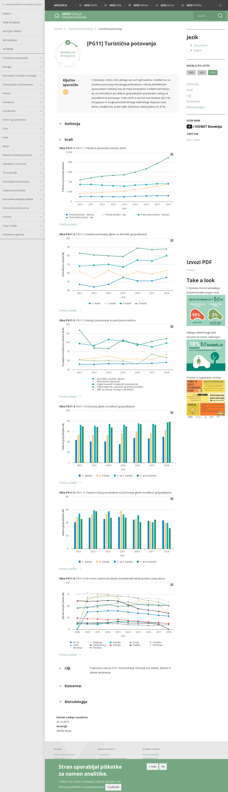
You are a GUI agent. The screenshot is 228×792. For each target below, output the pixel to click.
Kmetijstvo (8, 102)
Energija (7, 66)
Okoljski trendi (12, 31)
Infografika (10, 40)
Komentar (193, 101)
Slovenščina (200, 45)
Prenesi (191, 270)
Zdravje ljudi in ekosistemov (18, 84)
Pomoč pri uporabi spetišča (112, 758)
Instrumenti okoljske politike (18, 199)
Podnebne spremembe (15, 58)
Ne (163, 766)
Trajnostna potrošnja (14, 190)
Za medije (8, 49)
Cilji (189, 96)
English (198, 50)
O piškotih (113, 787)
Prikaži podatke (68, 224)
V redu (152, 766)
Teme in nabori (11, 22)
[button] (220, 5)
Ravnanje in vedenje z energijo (19, 75)
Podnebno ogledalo (13, 234)
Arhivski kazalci (150, 758)
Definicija (193, 84)
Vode (5, 137)
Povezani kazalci (150, 754)
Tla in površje (10, 172)
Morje (6, 146)
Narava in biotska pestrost (17, 155)
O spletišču (103, 754)
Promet (7, 93)
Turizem (7, 216)
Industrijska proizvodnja (16, 181)
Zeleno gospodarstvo (14, 119)
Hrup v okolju (10, 225)
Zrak (5, 128)
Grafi (190, 90)
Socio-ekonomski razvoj (16, 208)
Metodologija (196, 107)
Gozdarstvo (9, 110)
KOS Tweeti (193, 140)
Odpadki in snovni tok (14, 163)
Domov (7, 13)
